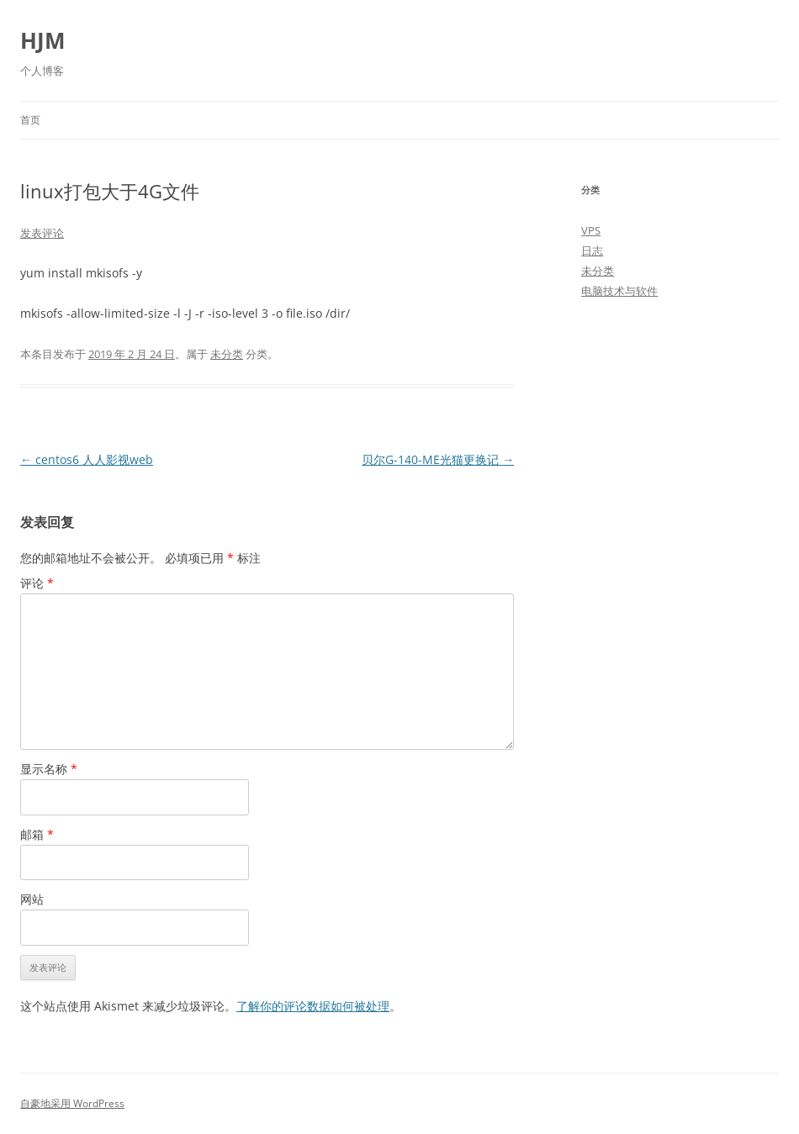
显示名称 (48, 769)
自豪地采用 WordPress (72, 1103)
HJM (43, 40)
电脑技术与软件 (619, 290)
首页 (30, 120)
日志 (592, 250)
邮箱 (37, 834)
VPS (591, 230)
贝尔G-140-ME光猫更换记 (438, 459)
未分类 (226, 353)
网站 (32, 899)
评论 (37, 583)
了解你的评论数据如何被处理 (312, 1006)
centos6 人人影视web (86, 459)
